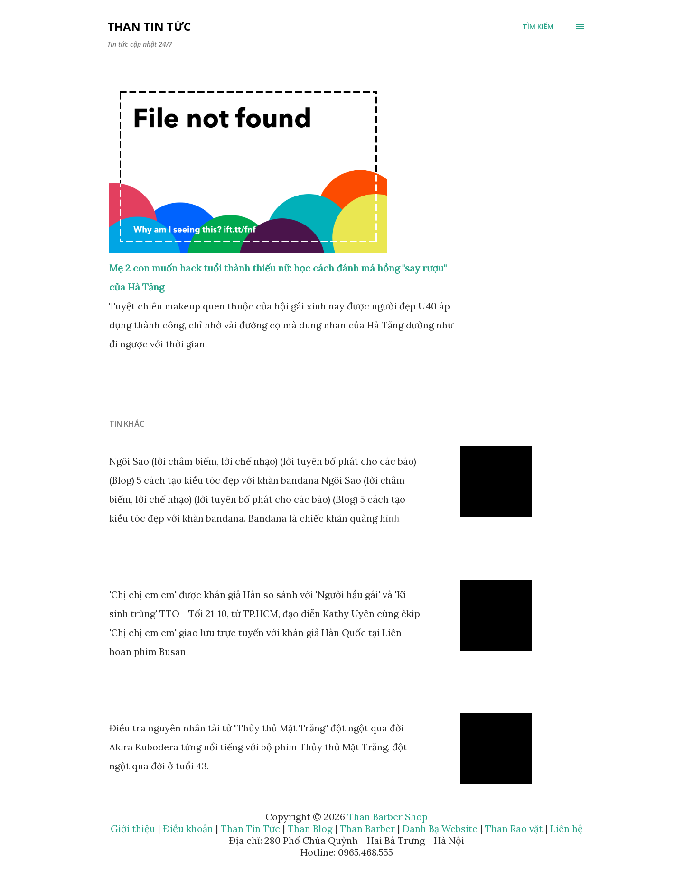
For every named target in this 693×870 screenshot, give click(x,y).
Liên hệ (566, 828)
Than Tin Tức (149, 26)
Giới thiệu (133, 828)
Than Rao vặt (514, 828)
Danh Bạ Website (440, 828)
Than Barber (367, 828)
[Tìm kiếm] (538, 26)
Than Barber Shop (387, 817)
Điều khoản (188, 828)
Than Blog (310, 828)
